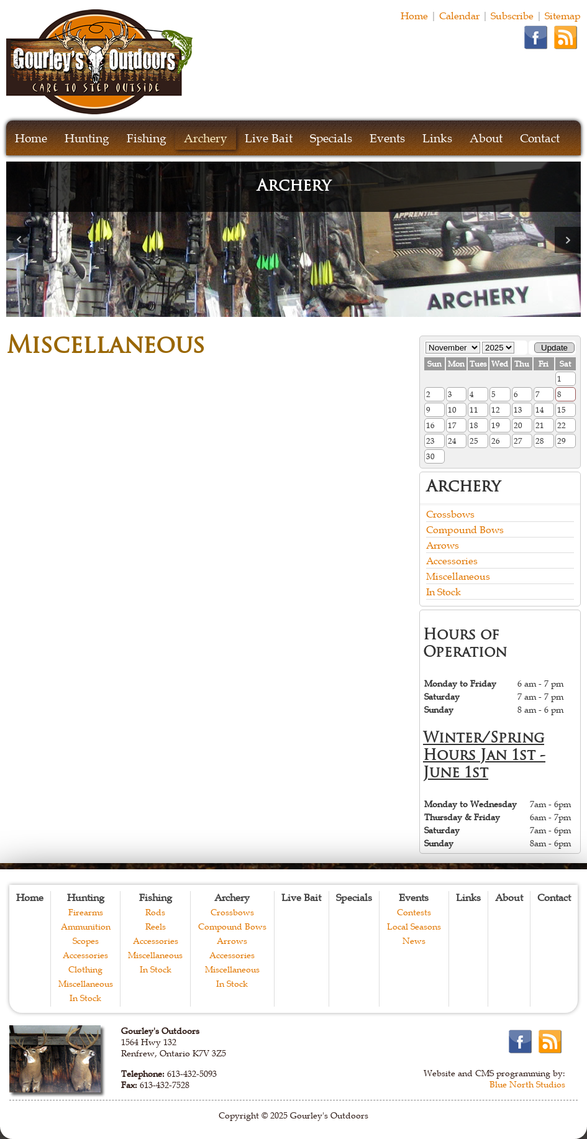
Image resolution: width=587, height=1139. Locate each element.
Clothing (85, 969)
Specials (331, 138)
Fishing (146, 138)
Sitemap (563, 15)
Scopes (86, 940)
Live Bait (269, 138)
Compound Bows (465, 529)
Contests (414, 912)
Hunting (87, 138)
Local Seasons (414, 926)
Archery (205, 138)
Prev (19, 240)
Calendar (459, 15)
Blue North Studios (527, 1084)
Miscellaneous (458, 576)
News (414, 940)
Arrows (442, 545)
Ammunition (86, 926)
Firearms (85, 912)
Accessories (452, 560)
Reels (155, 926)
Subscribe (512, 15)
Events (387, 138)
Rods (155, 912)
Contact (540, 138)
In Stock (443, 591)
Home (414, 15)
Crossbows (450, 514)
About (486, 138)
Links (437, 138)
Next (568, 240)
